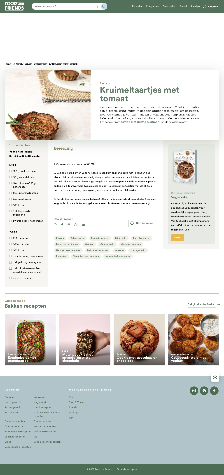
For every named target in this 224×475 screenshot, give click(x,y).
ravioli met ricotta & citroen (140, 122)
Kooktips (195, 6)
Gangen (9, 397)
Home (8, 64)
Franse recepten (43, 421)
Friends (73, 407)
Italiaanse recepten (45, 431)
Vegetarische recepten (18, 447)
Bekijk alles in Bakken (202, 304)
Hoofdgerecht (13, 402)
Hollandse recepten (45, 426)
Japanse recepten (15, 436)
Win (71, 417)
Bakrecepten (40, 64)
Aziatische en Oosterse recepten (47, 414)
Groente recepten (127, 469)
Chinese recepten (15, 421)
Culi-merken (169, 6)
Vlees (8, 442)
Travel (183, 6)
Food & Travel (76, 402)
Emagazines (152, 6)
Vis (35, 436)
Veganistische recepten (47, 442)
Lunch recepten (42, 407)
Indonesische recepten (18, 431)
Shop (71, 397)
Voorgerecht (41, 397)
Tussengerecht (13, 407)
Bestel (177, 238)
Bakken (28, 64)
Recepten (137, 6)
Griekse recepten (14, 426)
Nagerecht (40, 402)
